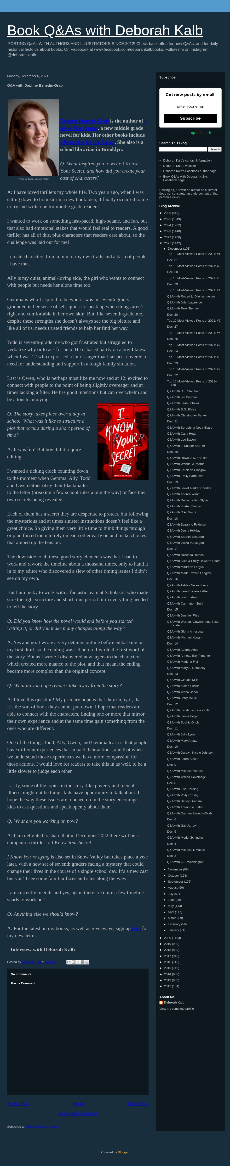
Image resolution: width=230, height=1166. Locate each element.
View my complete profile (176, 1008)
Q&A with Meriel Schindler (185, 837)
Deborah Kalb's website (179, 166)
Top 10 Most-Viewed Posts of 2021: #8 (193, 357)
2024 (168, 225)
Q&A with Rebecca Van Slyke (187, 500)
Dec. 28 (172, 314)
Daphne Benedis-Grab (84, 121)
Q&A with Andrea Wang (183, 494)
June (172, 900)
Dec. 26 (172, 339)
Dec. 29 (172, 284)
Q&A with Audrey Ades (182, 649)
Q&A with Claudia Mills (182, 680)
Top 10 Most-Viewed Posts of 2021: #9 (193, 369)
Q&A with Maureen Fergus (185, 567)
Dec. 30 (172, 272)
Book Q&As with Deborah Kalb (105, 30)
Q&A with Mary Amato (182, 740)
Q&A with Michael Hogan (184, 637)
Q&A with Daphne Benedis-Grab (189, 813)
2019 (168, 944)
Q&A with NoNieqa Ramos (185, 555)
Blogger (123, 1152)
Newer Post (18, 1103)
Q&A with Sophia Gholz (183, 722)
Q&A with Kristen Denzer (184, 506)
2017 (168, 956)
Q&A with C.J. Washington (185, 862)
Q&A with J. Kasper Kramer (186, 446)
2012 (168, 986)
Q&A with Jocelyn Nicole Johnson (190, 752)
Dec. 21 (172, 421)
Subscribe (190, 118)
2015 (168, 968)
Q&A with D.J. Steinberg (183, 391)
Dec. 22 (172, 375)
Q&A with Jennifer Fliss (183, 615)
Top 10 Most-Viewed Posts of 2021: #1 (193, 254)
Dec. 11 (172, 728)
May (171, 906)
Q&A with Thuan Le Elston (185, 807)
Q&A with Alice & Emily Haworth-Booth (193, 561)
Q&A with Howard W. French (187, 458)
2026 (168, 213)
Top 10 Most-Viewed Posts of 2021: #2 (193, 266)
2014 (168, 974)
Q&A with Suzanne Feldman (186, 524)
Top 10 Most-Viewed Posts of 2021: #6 (193, 333)
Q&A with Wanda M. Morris (185, 464)
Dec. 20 (172, 452)
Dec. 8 (171, 783)
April (171, 912)
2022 (168, 237)
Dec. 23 (172, 363)
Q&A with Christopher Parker (187, 415)
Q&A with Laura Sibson (183, 759)
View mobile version (77, 1113)
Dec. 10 (172, 746)
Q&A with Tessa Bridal (182, 692)
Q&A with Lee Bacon (181, 439)
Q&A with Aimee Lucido (183, 686)
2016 (168, 962)
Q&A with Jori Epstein (182, 597)
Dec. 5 (171, 831)
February (174, 924)
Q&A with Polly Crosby (182, 795)
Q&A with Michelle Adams (184, 771)
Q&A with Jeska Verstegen (185, 542)
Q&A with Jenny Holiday (183, 530)
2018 (168, 950)
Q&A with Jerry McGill (182, 698)
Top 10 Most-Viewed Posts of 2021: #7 (193, 345)
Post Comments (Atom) (42, 1126)
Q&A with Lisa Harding (182, 789)
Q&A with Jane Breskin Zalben (188, 591)
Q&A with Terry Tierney (183, 308)
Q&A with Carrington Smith (185, 603)
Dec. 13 (172, 674)
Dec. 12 (172, 704)
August (173, 887)
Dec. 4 (171, 844)
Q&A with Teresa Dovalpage (186, 777)
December (175, 248)
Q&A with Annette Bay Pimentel (188, 655)
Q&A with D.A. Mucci (181, 512)
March (173, 918)
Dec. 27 (172, 326)
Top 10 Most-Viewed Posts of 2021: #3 (193, 278)
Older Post (138, 1103)
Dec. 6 (171, 819)
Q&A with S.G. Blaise (181, 409)
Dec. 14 (172, 643)
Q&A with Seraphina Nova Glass (189, 427)
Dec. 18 (172, 518)
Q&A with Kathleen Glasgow (186, 470)
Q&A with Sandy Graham (184, 801)
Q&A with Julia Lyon (181, 734)
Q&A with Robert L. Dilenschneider (191, 296)
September (176, 881)
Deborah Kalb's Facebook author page (189, 171)
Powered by (190, 133)
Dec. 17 (172, 548)
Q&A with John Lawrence (184, 302)
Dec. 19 (172, 482)
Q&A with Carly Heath (182, 433)
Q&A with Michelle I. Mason (186, 850)
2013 (168, 980)
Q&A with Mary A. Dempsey (186, 668)
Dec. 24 (172, 351)
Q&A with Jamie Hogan (183, 716)
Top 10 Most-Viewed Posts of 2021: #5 (193, 320)
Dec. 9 (171, 765)
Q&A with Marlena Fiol (182, 661)
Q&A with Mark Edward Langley (189, 573)
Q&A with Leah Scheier (183, 403)
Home (79, 1103)
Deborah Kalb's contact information (187, 160)
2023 (168, 231)
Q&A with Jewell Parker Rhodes (189, 488)
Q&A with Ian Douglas (182, 397)
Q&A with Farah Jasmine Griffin (188, 710)
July (171, 894)
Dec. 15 (172, 609)
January (174, 930)
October (174, 875)
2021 (168, 243)
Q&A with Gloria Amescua (185, 631)
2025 (168, 219)
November (175, 869)
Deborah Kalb (174, 1002)
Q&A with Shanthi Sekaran (185, 536)
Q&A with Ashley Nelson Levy (187, 585)
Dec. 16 (172, 579)
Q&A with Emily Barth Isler (185, 476)
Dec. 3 (171, 856)
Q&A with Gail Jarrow (181, 825)
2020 (168, 938)
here (136, 928)
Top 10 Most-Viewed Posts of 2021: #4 (193, 290)
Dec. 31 (172, 260)
